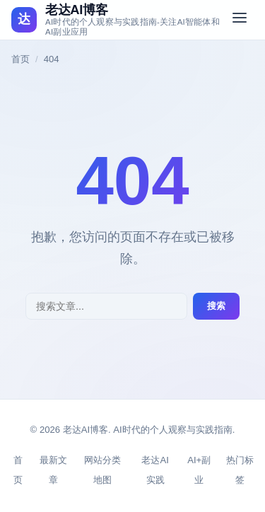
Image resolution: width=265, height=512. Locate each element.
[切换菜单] (239, 20)
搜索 (216, 306)
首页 (20, 59)
